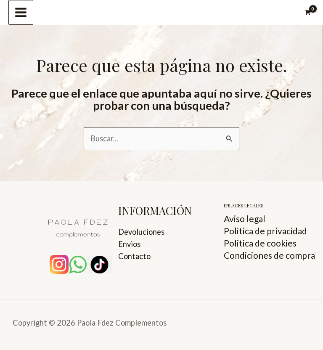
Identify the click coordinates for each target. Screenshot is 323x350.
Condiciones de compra (269, 255)
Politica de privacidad (265, 230)
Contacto (134, 256)
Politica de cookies (260, 243)
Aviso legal (244, 218)
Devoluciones (141, 231)
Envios (129, 244)
